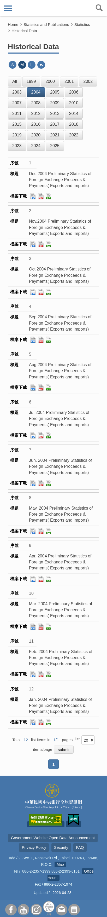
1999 (31, 81)
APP (49, 908)
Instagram (36, 909)
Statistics (82, 24)
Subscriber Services (74, 909)
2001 (69, 81)
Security (61, 847)
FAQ (80, 847)
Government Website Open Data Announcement (53, 837)
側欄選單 (8, 8)
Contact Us (61, 909)
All (14, 81)
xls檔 (48, 196)
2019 (17, 135)
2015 (17, 124)
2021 (55, 135)
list (77, 739)
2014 (74, 113)
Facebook (11, 909)
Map (60, 864)
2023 (17, 145)
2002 (88, 81)
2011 (17, 113)
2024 (36, 145)
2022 (74, 135)
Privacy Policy (34, 847)
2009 (55, 103)
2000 (50, 81)
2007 (17, 103)
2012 (36, 113)
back (41, 65)
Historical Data (24, 30)
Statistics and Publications (46, 24)
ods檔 (33, 196)
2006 (74, 92)
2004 (36, 92)
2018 (74, 124)
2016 (36, 124)
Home (13, 24)
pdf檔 (41, 196)
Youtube (23, 909)
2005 (55, 92)
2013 (55, 113)
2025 (55, 145)
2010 (74, 103)
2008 (36, 103)
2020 (36, 135)
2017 (55, 124)
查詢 (99, 8)
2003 (17, 92)
